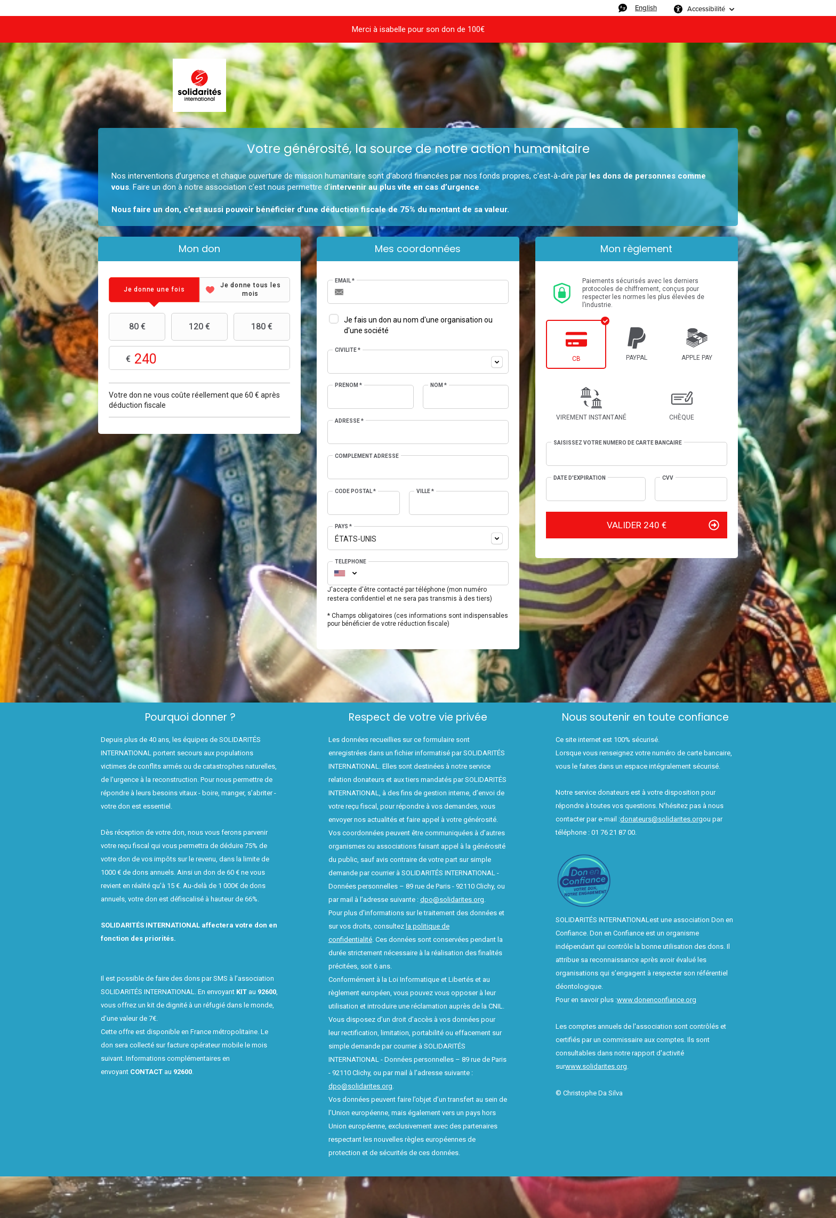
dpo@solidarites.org (452, 900)
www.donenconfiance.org (656, 1000)
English (646, 8)
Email (345, 281)
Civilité (347, 350)
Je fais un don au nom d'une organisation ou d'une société (418, 325)
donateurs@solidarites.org (661, 819)
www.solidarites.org (596, 1066)
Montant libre (199, 358)
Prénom (348, 385)
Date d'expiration (579, 478)
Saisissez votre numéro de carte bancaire (617, 443)
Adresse (349, 421)
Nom (438, 385)
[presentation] (154, 290)
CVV (667, 478)
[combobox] (418, 362)
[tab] (154, 289)
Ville (425, 491)
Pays (343, 526)
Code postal (355, 491)
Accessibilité (706, 9)
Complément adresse (367, 456)
